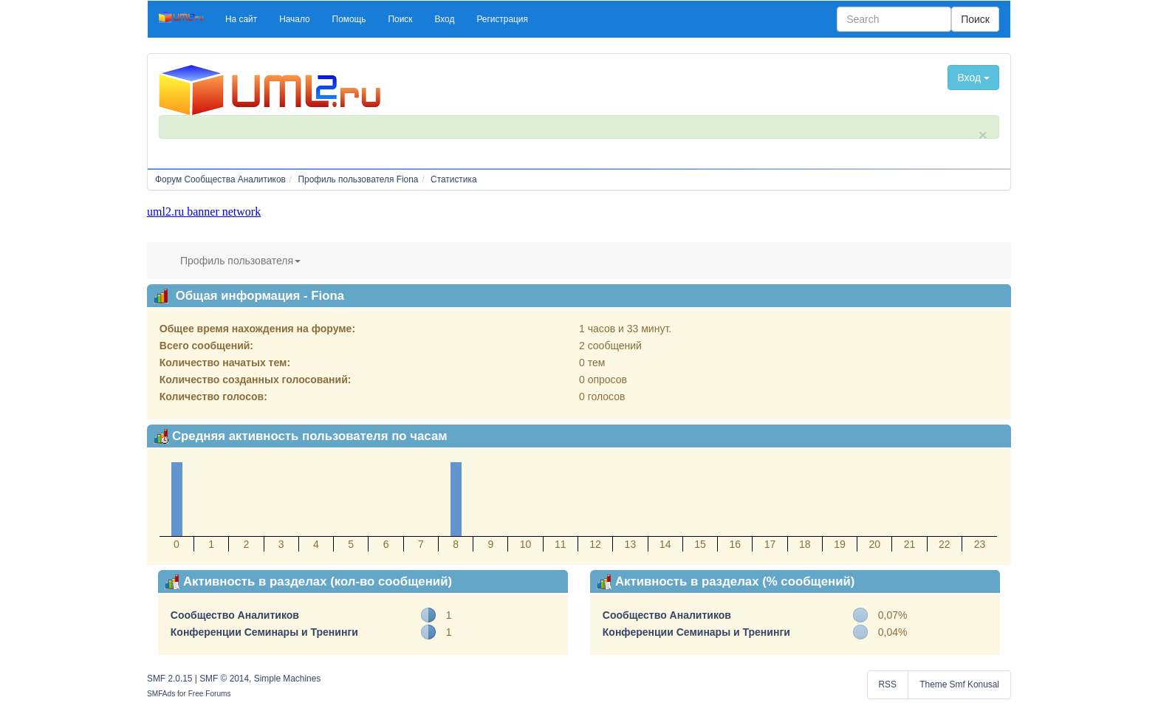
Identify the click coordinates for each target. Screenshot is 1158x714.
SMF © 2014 (224, 678)
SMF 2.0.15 (169, 678)
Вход (973, 77)
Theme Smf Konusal (959, 684)
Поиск (975, 19)
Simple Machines (287, 678)
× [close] (983, 135)
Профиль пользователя (240, 261)
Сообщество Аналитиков (235, 615)
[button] (241, 19)
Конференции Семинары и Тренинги (264, 632)
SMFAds (161, 694)
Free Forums (209, 694)
